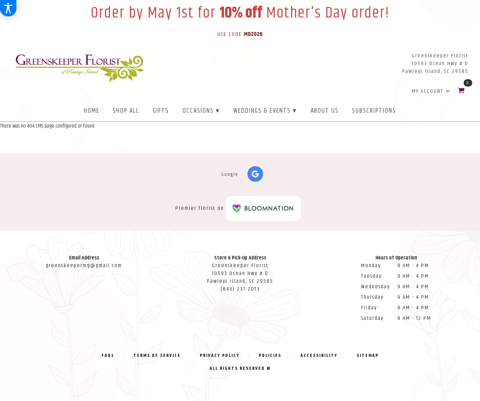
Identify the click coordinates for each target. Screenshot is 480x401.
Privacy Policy (220, 355)
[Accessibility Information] (8, 8)
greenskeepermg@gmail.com (84, 265)
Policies (270, 355)
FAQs (107, 355)
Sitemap (368, 355)
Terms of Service (157, 355)
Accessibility (319, 355)
